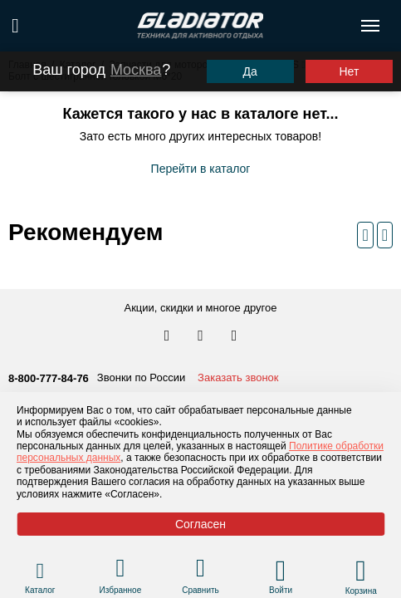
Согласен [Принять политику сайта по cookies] (200, 524)
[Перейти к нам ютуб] (234, 336)
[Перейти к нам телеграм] (202, 336)
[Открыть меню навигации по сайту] (370, 25)
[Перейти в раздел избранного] (120, 570)
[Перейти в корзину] (360, 571)
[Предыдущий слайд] (365, 235)
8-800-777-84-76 (48, 378)
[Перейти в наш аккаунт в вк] (168, 336)
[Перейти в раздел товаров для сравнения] (200, 570)
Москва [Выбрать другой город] (135, 69)
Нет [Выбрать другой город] (349, 71)
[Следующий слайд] (385, 235)
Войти (280, 590)
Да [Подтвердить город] (249, 71)
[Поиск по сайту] (15, 25)
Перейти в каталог (201, 168)
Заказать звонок (238, 377)
